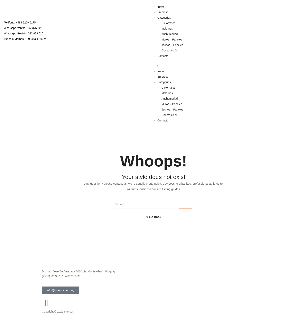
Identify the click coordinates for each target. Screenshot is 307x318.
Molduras (167, 28)
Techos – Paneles (172, 45)
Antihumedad (170, 34)
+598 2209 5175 (26, 22)
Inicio (160, 6)
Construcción (170, 50)
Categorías (164, 17)
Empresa (162, 12)
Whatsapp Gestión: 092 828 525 (23, 33)
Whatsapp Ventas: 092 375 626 (23, 28)
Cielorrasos (168, 23)
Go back (155, 217)
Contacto (162, 55)
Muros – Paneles (172, 39)
